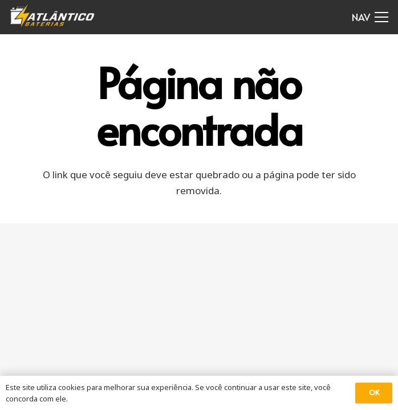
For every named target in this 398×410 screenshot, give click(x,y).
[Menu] (370, 17)
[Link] (53, 17)
